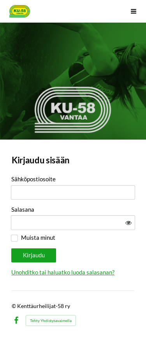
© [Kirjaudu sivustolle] (14, 306)
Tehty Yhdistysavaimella (51, 320)
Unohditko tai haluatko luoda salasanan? (62, 272)
